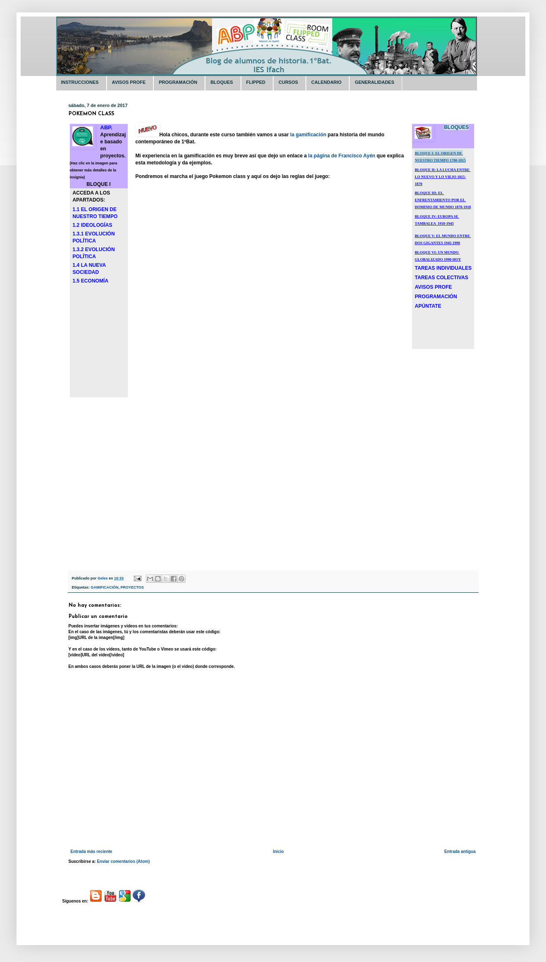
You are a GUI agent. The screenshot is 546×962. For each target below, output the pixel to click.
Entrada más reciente (91, 851)
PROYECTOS (132, 587)
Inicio (278, 851)
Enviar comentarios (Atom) (123, 861)
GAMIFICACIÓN (105, 587)
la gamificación (308, 135)
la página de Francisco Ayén (341, 156)
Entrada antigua (460, 851)
